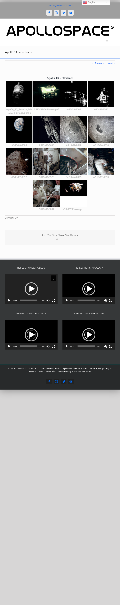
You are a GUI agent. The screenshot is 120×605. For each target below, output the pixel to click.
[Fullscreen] (53, 300)
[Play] (9, 300)
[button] (31, 288)
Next (110, 63)
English (89, 3)
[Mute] (48, 300)
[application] (31, 289)
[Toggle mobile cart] (106, 41)
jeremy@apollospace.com (60, 5)
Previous (99, 63)
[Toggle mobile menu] (113, 41)
